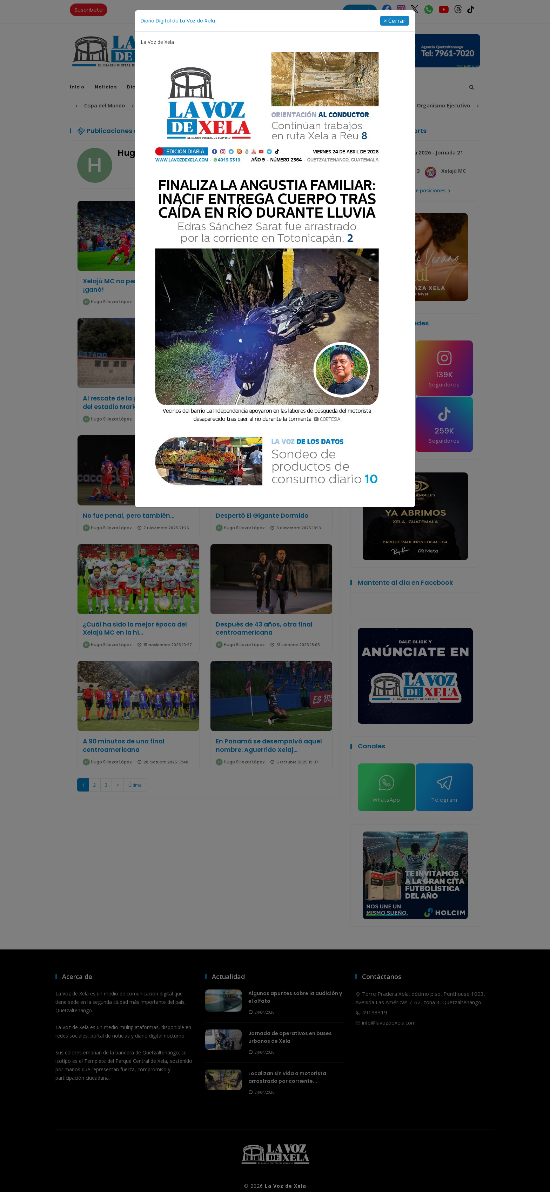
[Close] (394, 21)
